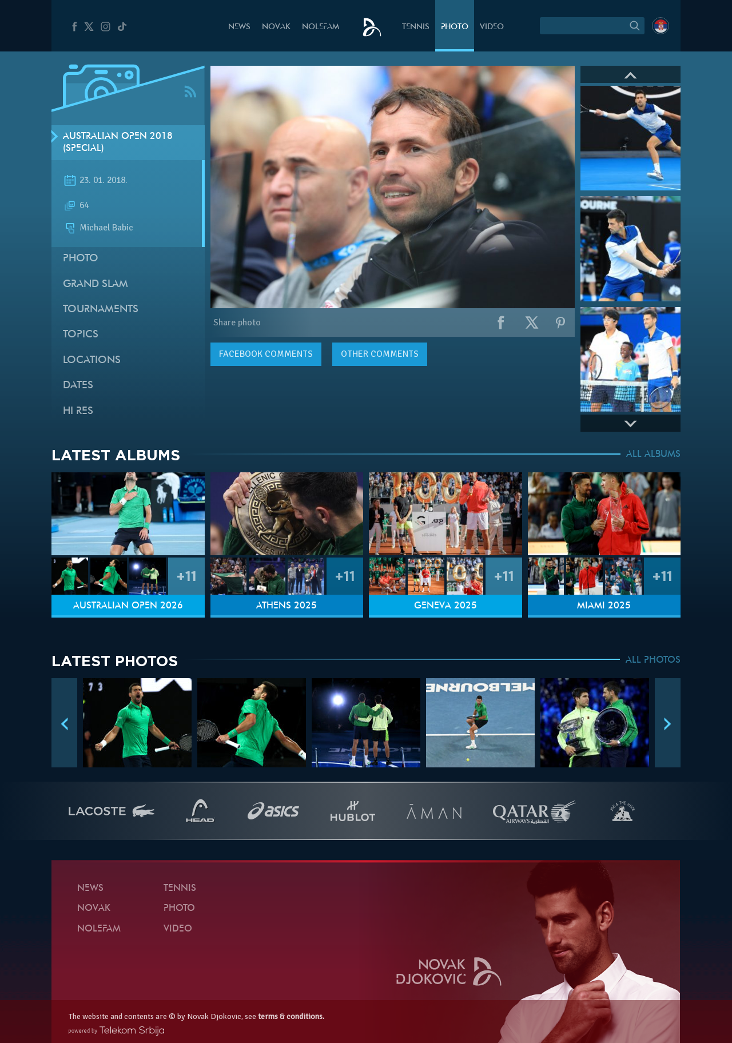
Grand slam (95, 284)
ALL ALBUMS (653, 454)
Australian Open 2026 (128, 606)
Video (492, 27)
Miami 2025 (604, 606)
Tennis (415, 27)
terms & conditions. (291, 1016)
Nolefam (320, 27)
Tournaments (100, 309)
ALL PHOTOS (653, 660)
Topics (80, 334)
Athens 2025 (286, 606)
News (239, 27)
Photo (454, 27)
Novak (276, 27)
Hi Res (78, 411)
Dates (78, 385)
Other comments (380, 354)
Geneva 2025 (445, 606)
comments (266, 354)
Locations (92, 360)
